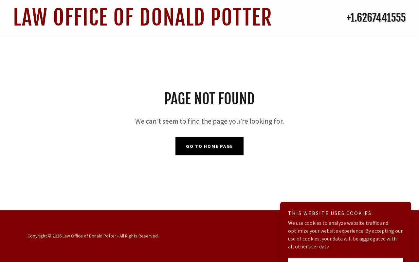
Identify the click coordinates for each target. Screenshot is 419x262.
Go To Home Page (209, 146)
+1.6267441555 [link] (376, 17)
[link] (155, 23)
